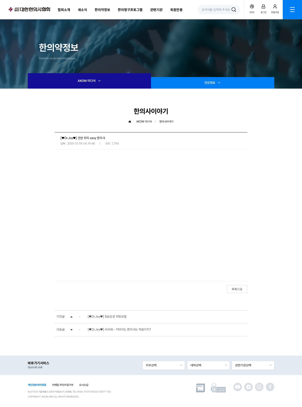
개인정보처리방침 (37, 384)
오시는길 (83, 384)
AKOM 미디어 (89, 81)
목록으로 (237, 289)
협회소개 (64, 10)
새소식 (82, 10)
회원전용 (176, 10)
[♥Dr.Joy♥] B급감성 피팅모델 (107, 316)
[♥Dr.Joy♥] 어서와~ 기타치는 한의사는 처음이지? (119, 329)
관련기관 (156, 10)
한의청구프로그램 (130, 10)
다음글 (61, 329)
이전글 (61, 316)
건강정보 (212, 83)
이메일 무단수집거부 (62, 384)
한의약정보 (102, 10)
